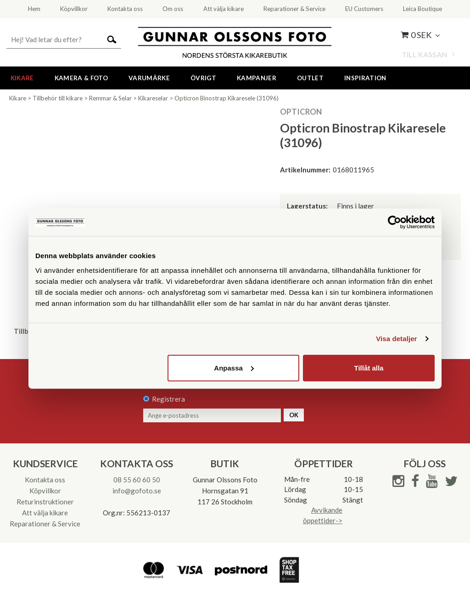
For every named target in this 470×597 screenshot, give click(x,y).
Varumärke (149, 78)
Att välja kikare (45, 513)
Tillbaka (26, 331)
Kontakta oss (45, 479)
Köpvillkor (45, 490)
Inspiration (365, 78)
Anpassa (234, 367)
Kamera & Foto (81, 78)
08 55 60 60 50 (136, 479)
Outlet (310, 78)
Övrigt (203, 78)
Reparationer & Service (45, 524)
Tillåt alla (368, 367)
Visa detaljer (396, 339)
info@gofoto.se (136, 490)
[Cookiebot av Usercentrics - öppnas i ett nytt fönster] (394, 222)
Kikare (22, 78)
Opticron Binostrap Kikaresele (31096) (226, 98)
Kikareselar (153, 98)
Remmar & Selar (110, 98)
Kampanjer (256, 78)
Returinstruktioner (45, 502)
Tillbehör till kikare (58, 98)
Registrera (168, 399)
